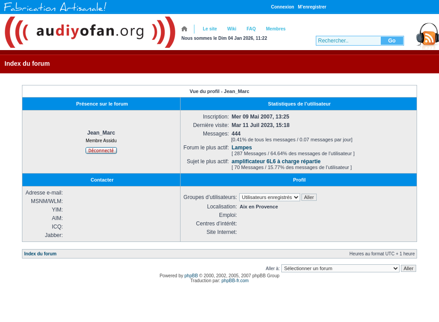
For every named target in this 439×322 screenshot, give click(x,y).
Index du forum (27, 63)
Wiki (231, 28)
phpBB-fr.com (235, 280)
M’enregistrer (312, 6)
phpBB (191, 275)
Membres (276, 28)
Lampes (242, 147)
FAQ (251, 28)
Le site (210, 28)
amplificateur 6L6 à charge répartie (276, 161)
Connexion (282, 6)
